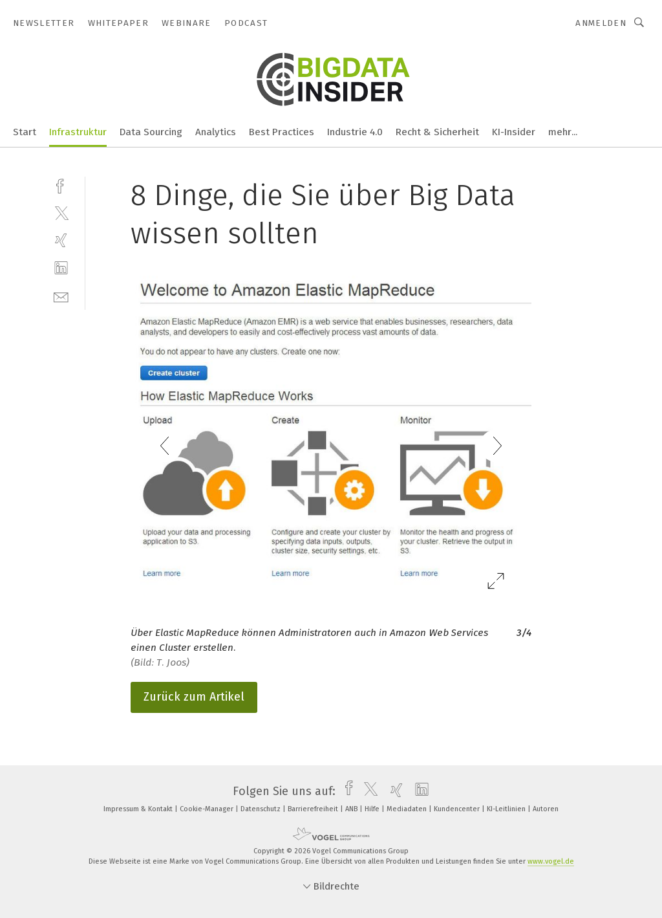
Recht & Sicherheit (437, 132)
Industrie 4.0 (355, 132)
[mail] (61, 296)
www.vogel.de (551, 861)
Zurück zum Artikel (194, 697)
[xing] (61, 240)
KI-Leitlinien (507, 809)
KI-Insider (513, 132)
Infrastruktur (78, 132)
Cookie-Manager (207, 809)
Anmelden (600, 22)
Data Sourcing (151, 132)
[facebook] (61, 185)
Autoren (546, 809)
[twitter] (61, 212)
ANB (352, 809)
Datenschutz (261, 809)
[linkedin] (61, 268)
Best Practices (281, 132)
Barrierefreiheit (314, 809)
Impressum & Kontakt (139, 809)
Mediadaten (408, 809)
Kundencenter (458, 809)
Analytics (215, 132)
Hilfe (373, 809)
